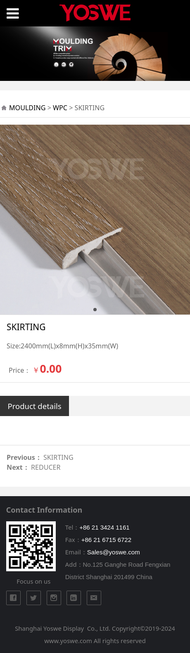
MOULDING (27, 107)
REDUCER (46, 467)
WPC (60, 107)
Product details (35, 406)
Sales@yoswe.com (113, 552)
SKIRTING (58, 457)
